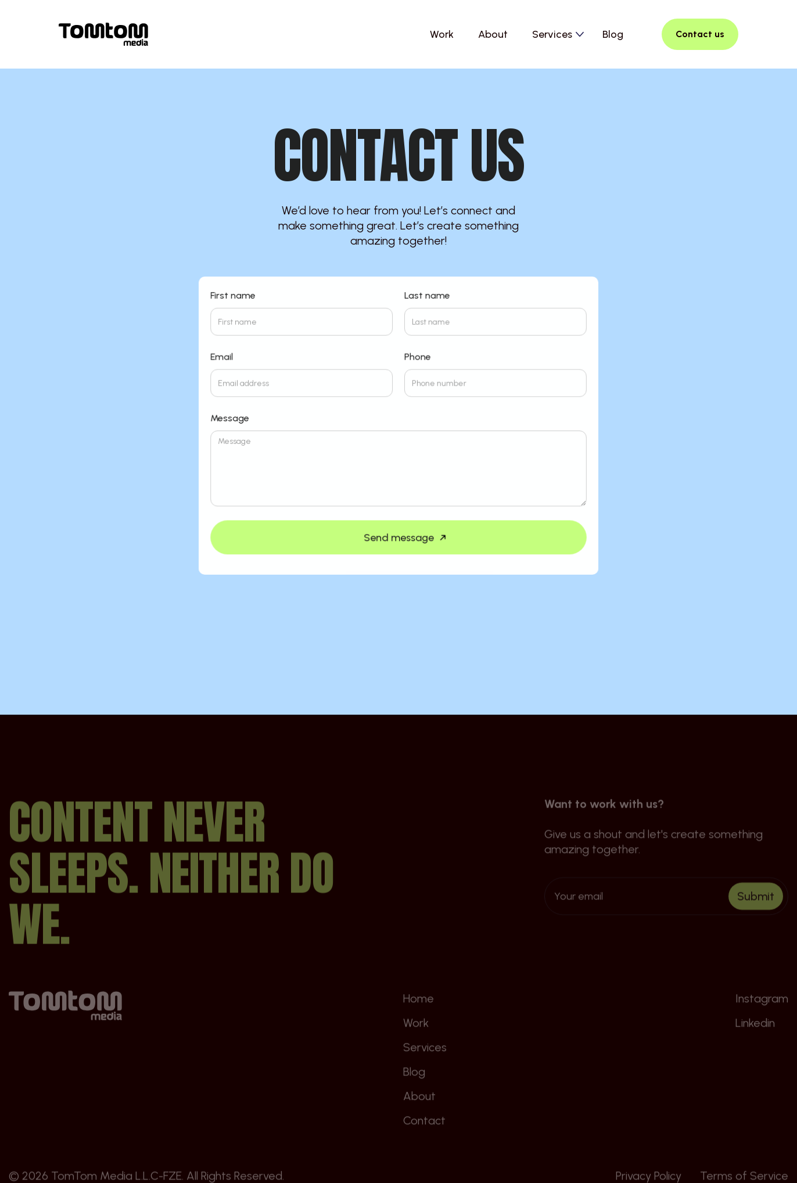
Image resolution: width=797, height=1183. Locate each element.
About (493, 34)
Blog (612, 34)
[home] (103, 34)
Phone (417, 357)
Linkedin (755, 1042)
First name (233, 296)
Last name (427, 296)
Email (222, 357)
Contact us (700, 34)
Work (442, 34)
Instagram (761, 1017)
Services (425, 1066)
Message (230, 418)
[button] (558, 34)
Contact (424, 1139)
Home (418, 1017)
